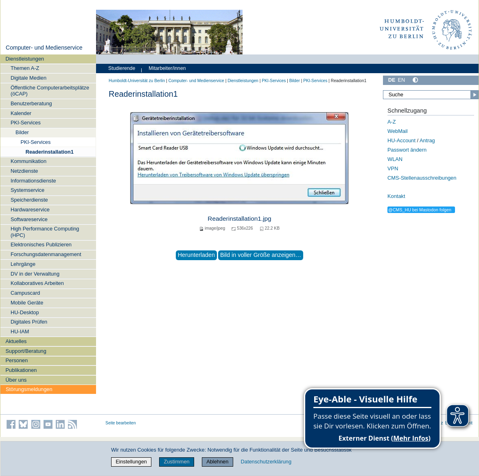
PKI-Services (26, 123)
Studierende (121, 68)
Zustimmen (176, 462)
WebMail (397, 131)
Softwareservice (29, 219)
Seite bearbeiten (120, 423)
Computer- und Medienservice (44, 47)
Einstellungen (131, 462)
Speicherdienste (29, 200)
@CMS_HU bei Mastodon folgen (419, 209)
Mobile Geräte (27, 303)
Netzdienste (24, 171)
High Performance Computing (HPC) (45, 232)
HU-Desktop (25, 312)
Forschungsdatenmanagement (46, 254)
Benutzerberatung (31, 103)
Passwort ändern (407, 150)
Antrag (427, 140)
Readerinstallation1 (50, 152)
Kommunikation (28, 161)
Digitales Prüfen (29, 322)
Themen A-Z (25, 68)
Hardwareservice (30, 209)
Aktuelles (16, 341)
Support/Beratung (26, 351)
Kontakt (396, 196)
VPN (392, 168)
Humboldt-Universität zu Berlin (137, 80)
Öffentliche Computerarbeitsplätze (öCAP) (50, 91)
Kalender (21, 113)
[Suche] (431, 94)
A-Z (391, 122)
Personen (17, 360)
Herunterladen (196, 255)
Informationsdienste (33, 181)
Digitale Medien (28, 78)
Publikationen (21, 370)
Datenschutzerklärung (266, 462)
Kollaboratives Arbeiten (37, 283)
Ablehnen (217, 462)
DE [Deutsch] (392, 80)
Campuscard (25, 293)
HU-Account (401, 140)
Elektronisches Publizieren (41, 244)
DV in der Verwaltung (35, 274)
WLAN (394, 159)
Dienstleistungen (25, 59)
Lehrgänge (23, 264)
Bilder (22, 132)
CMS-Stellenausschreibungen (421, 178)
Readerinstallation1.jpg (239, 218)
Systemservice (27, 190)
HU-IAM (20, 331)
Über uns (16, 380)
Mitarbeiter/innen (167, 68)
